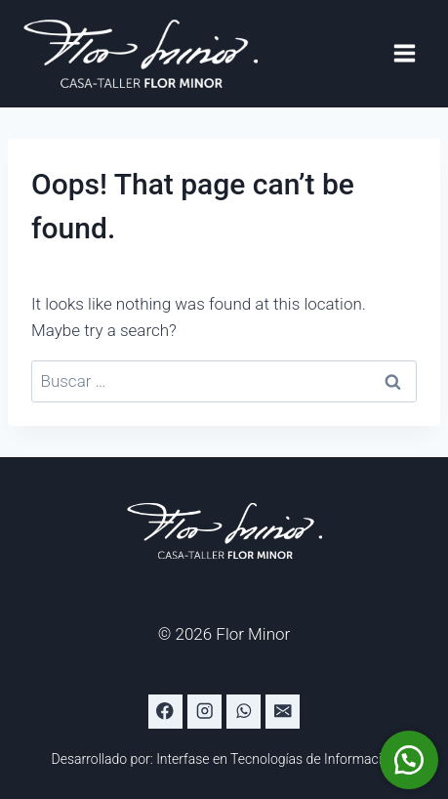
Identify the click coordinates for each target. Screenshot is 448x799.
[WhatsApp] (243, 711)
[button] (409, 760)
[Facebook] (165, 711)
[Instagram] (204, 711)
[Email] (282, 711)
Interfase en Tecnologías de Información (276, 759)
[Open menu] (404, 53)
